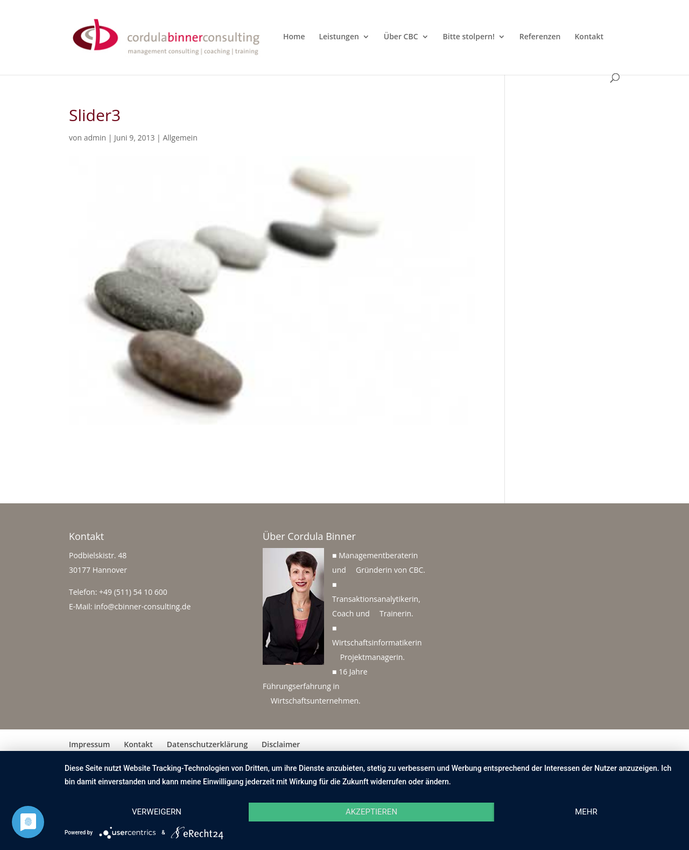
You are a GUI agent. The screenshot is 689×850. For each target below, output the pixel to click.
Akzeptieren (371, 812)
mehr (586, 812)
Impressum (89, 744)
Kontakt (588, 37)
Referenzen (540, 37)
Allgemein (180, 137)
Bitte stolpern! (469, 37)
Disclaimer (281, 744)
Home (294, 37)
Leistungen (338, 37)
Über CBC (401, 37)
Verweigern (156, 812)
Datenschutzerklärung (207, 744)
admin (95, 137)
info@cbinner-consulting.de (142, 606)
